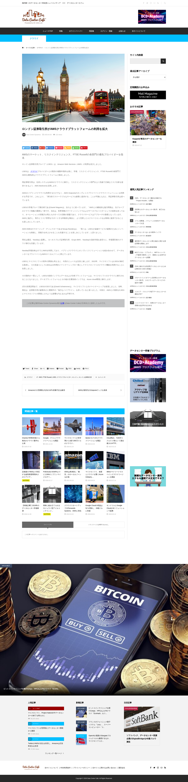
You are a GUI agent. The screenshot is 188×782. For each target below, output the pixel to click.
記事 (62, 303)
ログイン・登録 (106, 31)
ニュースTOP (48, 31)
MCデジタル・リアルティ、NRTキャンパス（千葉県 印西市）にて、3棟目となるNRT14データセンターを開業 (150, 255)
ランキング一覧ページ (53, 753)
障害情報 (148, 227)
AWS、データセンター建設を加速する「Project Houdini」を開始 (148, 199)
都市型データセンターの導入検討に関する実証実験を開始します (150, 242)
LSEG (54, 377)
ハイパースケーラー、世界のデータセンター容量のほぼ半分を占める (150, 304)
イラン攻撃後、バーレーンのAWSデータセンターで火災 (150, 222)
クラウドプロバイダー (64, 377)
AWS (40, 377)
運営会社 (121, 768)
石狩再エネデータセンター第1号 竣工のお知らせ (150, 211)
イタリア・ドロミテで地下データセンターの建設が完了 (150, 293)
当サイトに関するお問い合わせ (104, 768)
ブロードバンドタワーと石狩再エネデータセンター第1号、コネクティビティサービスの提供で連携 (150, 280)
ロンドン (75, 377)
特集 (61, 31)
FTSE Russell (47, 377)
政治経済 (148, 235)
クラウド (34, 38)
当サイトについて (138, 31)
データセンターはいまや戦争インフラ (148, 232)
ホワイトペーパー (75, 31)
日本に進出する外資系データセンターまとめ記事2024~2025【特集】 (150, 267)
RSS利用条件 (66, 768)
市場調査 (148, 309)
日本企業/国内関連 (151, 215)
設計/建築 (149, 204)
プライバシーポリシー (81, 768)
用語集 (91, 31)
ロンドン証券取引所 (85, 377)
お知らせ (122, 31)
